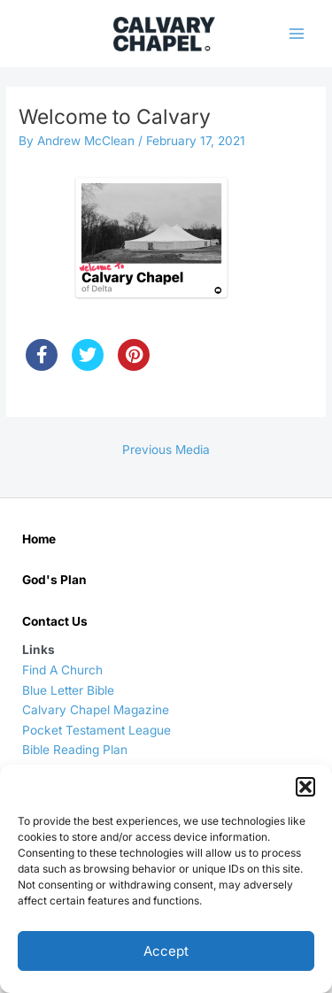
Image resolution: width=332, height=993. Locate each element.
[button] (305, 787)
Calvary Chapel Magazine (95, 710)
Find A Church (62, 670)
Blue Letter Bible (68, 690)
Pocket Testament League (96, 730)
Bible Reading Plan (74, 750)
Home (39, 539)
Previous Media (166, 450)
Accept (166, 951)
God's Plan (54, 580)
